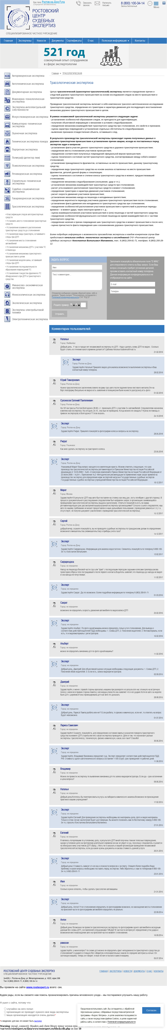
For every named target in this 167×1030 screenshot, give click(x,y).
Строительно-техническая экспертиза (26, 182)
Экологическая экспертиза (27, 303)
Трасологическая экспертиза (28, 206)
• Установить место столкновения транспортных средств (26, 222)
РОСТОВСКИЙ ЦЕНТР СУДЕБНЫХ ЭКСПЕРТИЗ (45, 18)
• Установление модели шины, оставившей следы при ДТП (24, 261)
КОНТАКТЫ (158, 971)
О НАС (149, 971)
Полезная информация (114, 40)
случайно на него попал (20, 1009)
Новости (41, 40)
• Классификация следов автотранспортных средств (24, 216)
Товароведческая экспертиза (28, 198)
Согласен (151, 1010)
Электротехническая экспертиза (30, 319)
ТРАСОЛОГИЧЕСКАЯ (72, 73)
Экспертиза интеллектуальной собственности (29, 108)
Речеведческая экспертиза (27, 173)
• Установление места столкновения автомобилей (21, 242)
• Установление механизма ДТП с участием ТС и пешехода (26, 248)
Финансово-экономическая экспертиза (27, 286)
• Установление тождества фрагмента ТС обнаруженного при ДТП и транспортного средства (23, 276)
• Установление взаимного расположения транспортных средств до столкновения (23, 229)
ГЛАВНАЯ (103, 971)
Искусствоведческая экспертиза (30, 116)
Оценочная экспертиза (24, 133)
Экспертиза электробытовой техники (28, 311)
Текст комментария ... (77, 281)
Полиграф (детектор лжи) (26, 157)
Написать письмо (106, 4)
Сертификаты (74, 40)
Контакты (140, 40)
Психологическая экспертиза (28, 165)
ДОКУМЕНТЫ (139, 971)
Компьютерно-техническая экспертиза (27, 125)
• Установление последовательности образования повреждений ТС (21, 268)
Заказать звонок (87, 4)
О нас (91, 40)
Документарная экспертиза (27, 92)
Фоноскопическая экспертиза (28, 294)
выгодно (38, 1021)
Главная (8, 40)
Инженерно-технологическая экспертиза (28, 100)
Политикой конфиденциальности (65, 297)
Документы (58, 40)
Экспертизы (24, 40)
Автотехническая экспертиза (28, 83)
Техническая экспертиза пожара (30, 141)
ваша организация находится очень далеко (31, 1015)
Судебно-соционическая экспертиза (25, 190)
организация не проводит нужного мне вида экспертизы (38, 1012)
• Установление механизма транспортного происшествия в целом (23, 255)
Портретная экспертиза (25, 149)
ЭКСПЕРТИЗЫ (115, 971)
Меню (156, 7)
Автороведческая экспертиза (28, 75)
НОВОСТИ (127, 971)
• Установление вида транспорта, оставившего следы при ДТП (25, 235)
